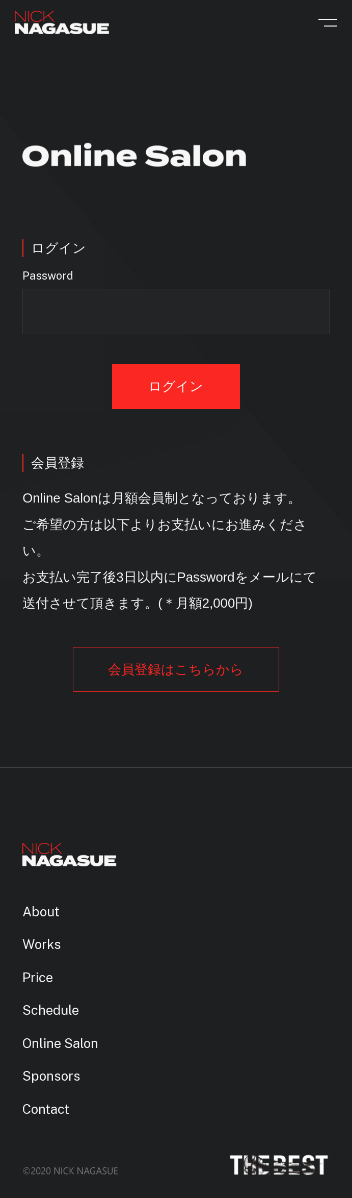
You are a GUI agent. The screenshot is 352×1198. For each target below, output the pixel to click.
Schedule (50, 1010)
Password (47, 276)
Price (37, 977)
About (41, 911)
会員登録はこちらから (175, 669)
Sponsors (51, 1076)
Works (41, 944)
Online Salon (60, 1043)
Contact (45, 1109)
